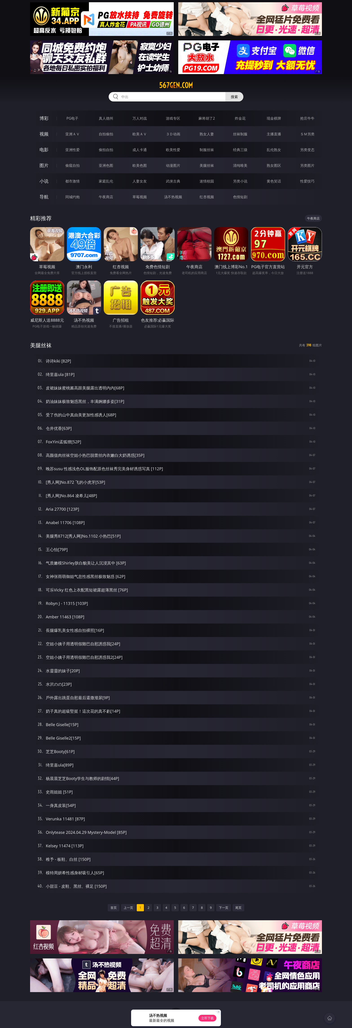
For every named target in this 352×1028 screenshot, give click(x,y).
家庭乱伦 (106, 181)
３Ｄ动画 (173, 134)
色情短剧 (240, 196)
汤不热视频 (173, 196)
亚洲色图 (106, 165)
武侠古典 (173, 181)
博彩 (44, 118)
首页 (113, 907)
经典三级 (240, 149)
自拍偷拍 (106, 134)
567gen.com (176, 85)
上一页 (128, 907)
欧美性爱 (173, 149)
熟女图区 (274, 165)
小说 (44, 181)
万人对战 (139, 118)
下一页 (223, 907)
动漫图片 (173, 165)
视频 (44, 134)
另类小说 (240, 181)
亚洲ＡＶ (72, 134)
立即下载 (207, 1018)
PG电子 (72, 118)
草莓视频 (139, 196)
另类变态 (307, 149)
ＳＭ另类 (307, 134)
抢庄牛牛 (307, 118)
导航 (44, 197)
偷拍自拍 (106, 149)
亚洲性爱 (72, 149)
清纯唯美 (240, 165)
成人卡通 (139, 149)
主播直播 (274, 134)
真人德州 (106, 118)
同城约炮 (72, 196)
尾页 (238, 907)
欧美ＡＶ (139, 134)
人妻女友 (139, 181)
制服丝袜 (207, 149)
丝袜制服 (240, 134)
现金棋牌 (274, 118)
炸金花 (240, 118)
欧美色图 (139, 165)
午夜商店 (106, 196)
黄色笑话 (274, 181)
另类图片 (307, 165)
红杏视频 (207, 196)
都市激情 (72, 181)
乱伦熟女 (274, 149)
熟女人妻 (207, 134)
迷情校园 (207, 181)
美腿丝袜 (207, 165)
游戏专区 (173, 118)
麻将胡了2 (206, 118)
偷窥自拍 (72, 165)
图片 (44, 165)
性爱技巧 (307, 181)
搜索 (234, 96)
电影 (44, 150)
